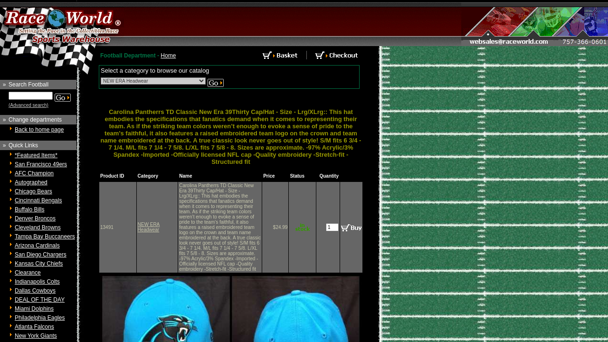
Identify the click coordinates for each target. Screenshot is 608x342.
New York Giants (36, 335)
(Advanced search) (28, 105)
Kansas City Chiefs (39, 263)
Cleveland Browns (38, 227)
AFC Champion (34, 173)
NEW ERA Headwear (149, 227)
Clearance (28, 272)
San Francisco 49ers (41, 164)
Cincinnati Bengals (38, 200)
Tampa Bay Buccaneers (45, 236)
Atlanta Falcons (34, 326)
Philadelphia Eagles (40, 317)
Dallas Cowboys (35, 290)
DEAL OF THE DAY (40, 299)
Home (168, 55)
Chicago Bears (33, 191)
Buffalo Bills (29, 209)
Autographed (31, 182)
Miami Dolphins (34, 308)
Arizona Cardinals (37, 245)
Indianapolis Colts (37, 281)
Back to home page (39, 129)
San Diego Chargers (40, 254)
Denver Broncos (35, 218)
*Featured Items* (36, 155)
